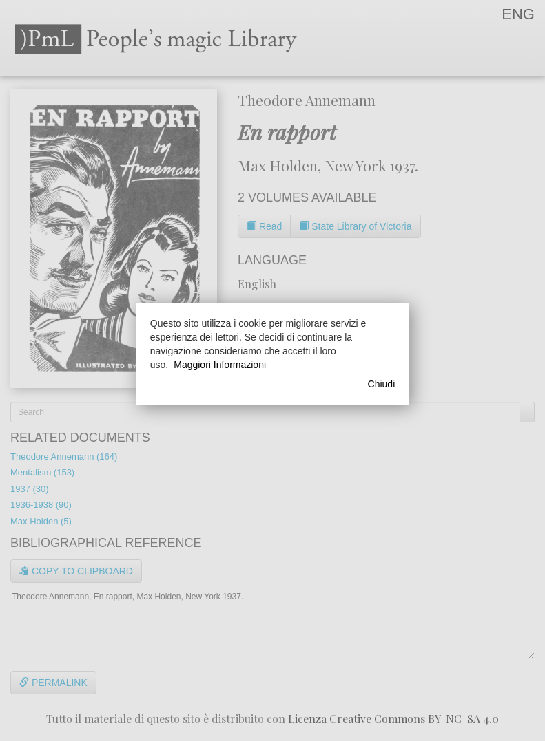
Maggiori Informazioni (220, 364)
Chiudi (381, 383)
